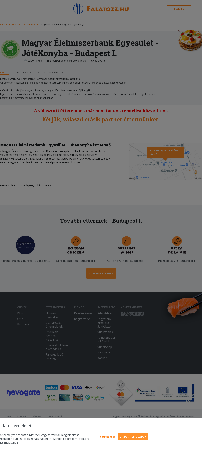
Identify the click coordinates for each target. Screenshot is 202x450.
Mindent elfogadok (132, 436)
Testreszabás (107, 436)
